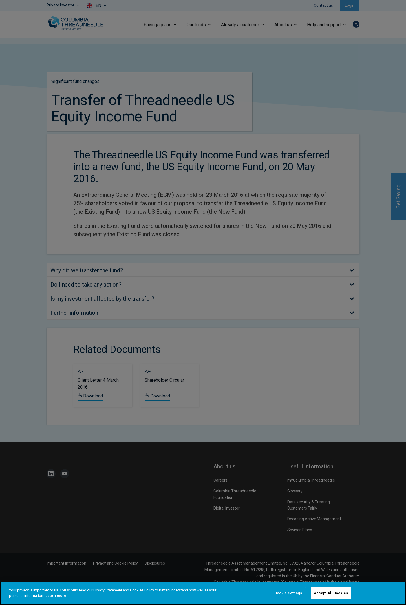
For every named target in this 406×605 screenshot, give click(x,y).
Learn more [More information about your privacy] (55, 595)
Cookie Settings (288, 593)
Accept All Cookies (331, 593)
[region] (203, 593)
